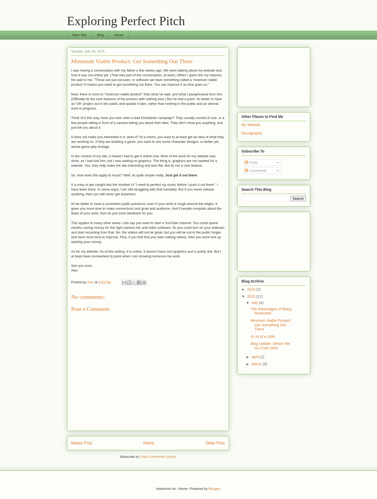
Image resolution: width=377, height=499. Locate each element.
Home (148, 443)
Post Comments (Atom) (158, 457)
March (257, 364)
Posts (251, 162)
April (256, 357)
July (255, 303)
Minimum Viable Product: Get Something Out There (270, 325)
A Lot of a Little (262, 336)
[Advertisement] (268, 76)
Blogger (214, 489)
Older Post (215, 443)
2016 (251, 289)
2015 (251, 296)
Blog (100, 35)
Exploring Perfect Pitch (126, 21)
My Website (251, 125)
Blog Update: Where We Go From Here (270, 345)
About (118, 35)
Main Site (79, 35)
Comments (256, 171)
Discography (252, 133)
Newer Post (81, 443)
